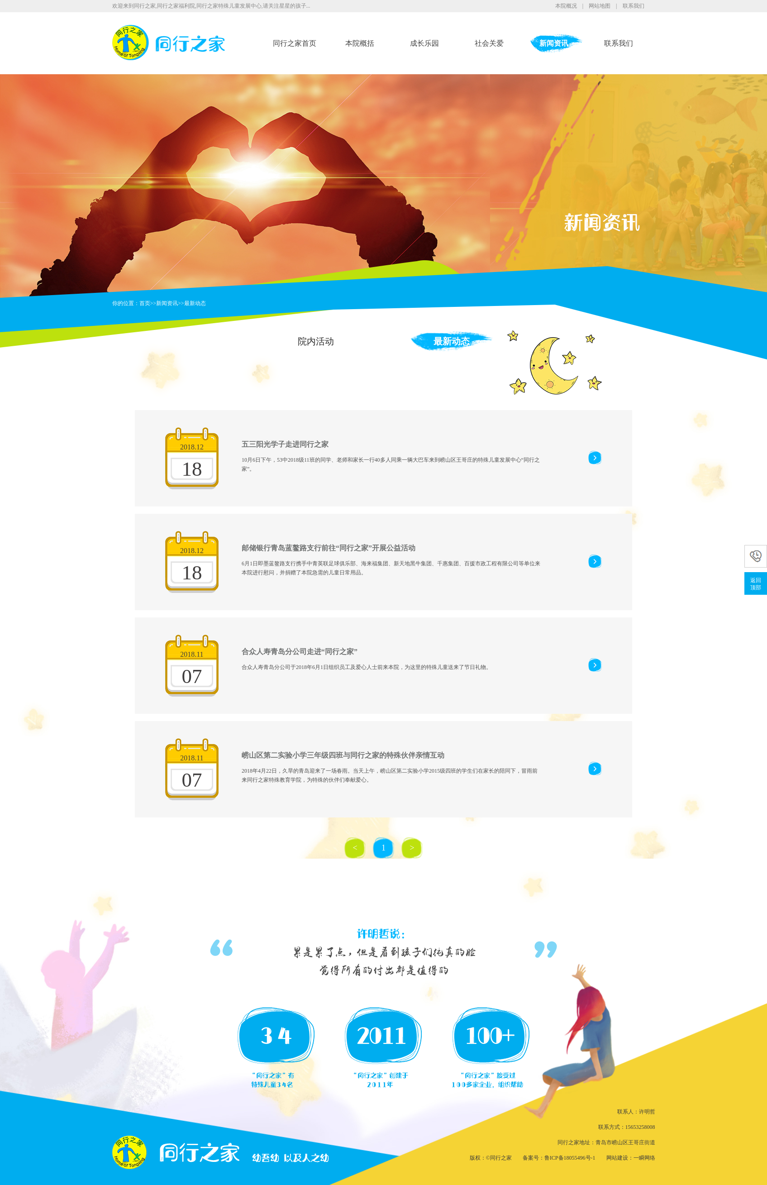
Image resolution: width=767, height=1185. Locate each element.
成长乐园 (424, 43)
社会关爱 (489, 43)
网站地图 (599, 6)
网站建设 (617, 1158)
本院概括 (359, 43)
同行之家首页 (294, 43)
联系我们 (633, 6)
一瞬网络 (644, 1158)
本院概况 (566, 6)
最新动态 (195, 303)
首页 (144, 303)
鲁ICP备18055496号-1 (569, 1158)
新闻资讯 (553, 43)
